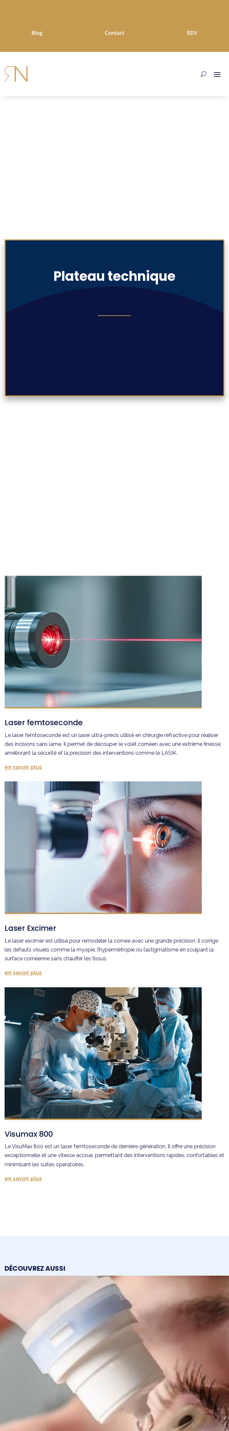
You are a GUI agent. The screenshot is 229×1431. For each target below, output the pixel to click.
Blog (37, 32)
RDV (192, 32)
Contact (115, 32)
